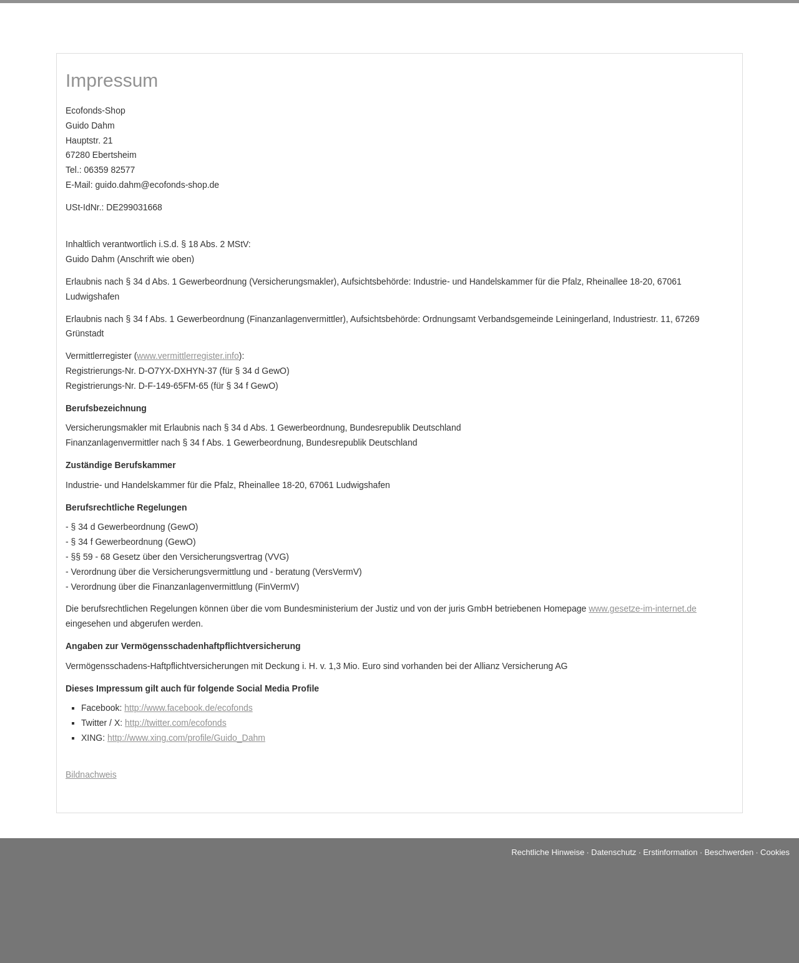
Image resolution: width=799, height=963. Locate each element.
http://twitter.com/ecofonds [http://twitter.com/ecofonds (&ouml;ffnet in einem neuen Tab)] (176, 723)
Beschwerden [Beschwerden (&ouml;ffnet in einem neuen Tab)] (728, 852)
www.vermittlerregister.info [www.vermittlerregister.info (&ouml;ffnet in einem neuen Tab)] (187, 356)
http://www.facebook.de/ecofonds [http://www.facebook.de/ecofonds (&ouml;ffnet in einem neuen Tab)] (188, 708)
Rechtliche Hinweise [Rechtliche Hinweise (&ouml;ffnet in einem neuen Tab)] (547, 852)
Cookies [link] (775, 852)
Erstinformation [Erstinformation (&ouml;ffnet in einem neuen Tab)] (670, 852)
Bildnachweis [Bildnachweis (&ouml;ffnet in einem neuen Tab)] (91, 775)
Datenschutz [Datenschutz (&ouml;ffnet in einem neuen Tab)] (613, 852)
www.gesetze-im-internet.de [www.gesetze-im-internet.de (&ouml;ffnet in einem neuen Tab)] (643, 608)
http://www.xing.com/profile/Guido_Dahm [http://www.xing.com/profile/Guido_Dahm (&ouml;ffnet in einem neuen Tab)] (186, 738)
